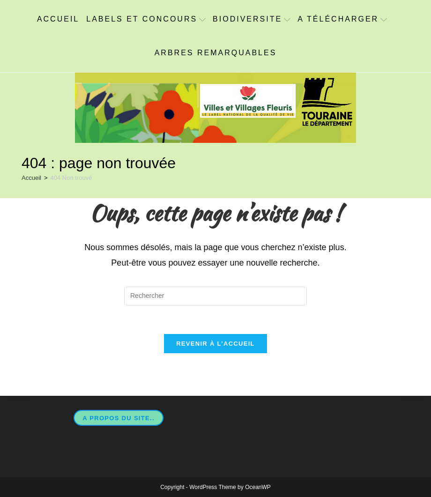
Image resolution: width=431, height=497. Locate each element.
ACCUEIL (58, 19)
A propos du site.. (118, 418)
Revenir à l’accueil (215, 343)
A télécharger (342, 19)
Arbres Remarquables (216, 53)
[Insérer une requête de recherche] (215, 296)
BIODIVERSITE (251, 19)
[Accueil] (31, 177)
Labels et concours (146, 19)
